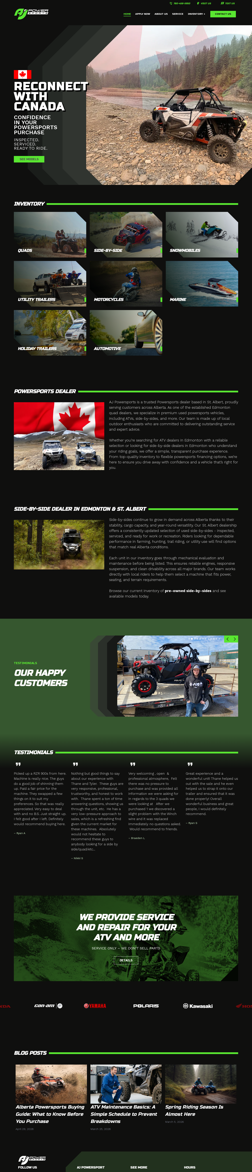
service (177, 13)
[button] (227, 639)
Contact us (223, 13)
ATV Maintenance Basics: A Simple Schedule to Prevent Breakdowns (123, 1114)
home (127, 13)
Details (126, 960)
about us (161, 13)
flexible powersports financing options (193, 457)
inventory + (196, 13)
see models (29, 159)
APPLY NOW (142, 13)
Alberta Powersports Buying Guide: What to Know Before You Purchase (50, 1114)
